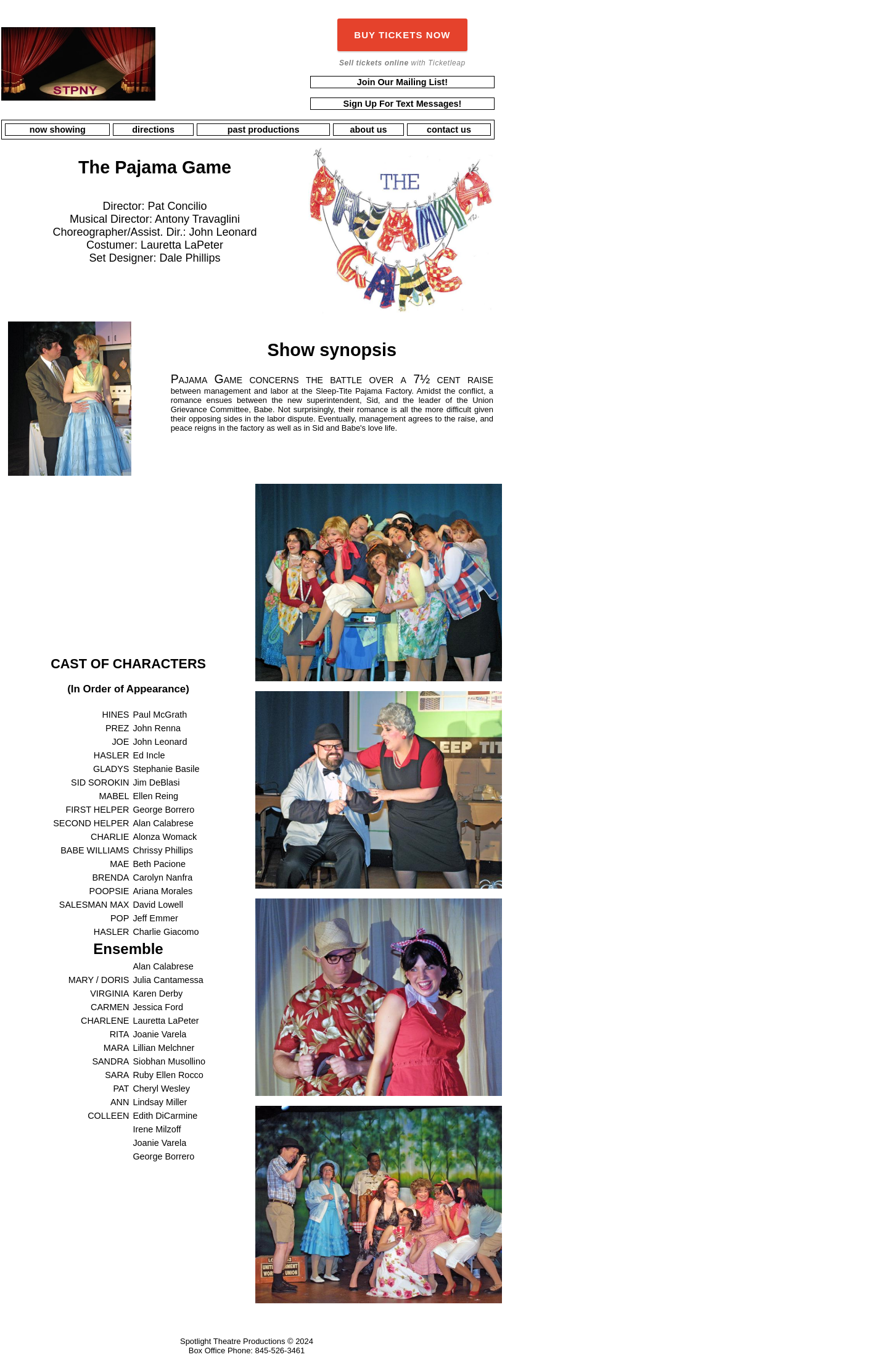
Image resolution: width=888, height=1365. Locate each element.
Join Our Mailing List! (402, 82)
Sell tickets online (374, 63)
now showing (58, 130)
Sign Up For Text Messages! (402, 104)
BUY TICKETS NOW (402, 35)
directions (153, 130)
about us (368, 130)
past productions (264, 130)
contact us (449, 130)
